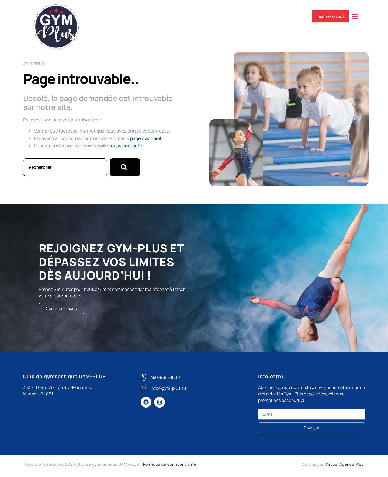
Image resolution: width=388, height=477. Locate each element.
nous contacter (127, 145)
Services (135, 14)
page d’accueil (145, 138)
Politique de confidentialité (169, 464)
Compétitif (165, 14)
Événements (231, 14)
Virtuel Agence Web (344, 464)
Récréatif (197, 14)
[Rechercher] (125, 167)
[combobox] (65, 167)
